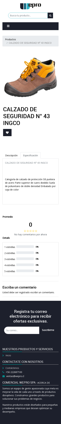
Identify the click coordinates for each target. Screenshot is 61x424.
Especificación (30, 155)
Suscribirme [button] (48, 330)
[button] (7, 132)
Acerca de (43, 382)
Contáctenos (12, 368)
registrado (24, 292)
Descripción (11, 155)
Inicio (8, 355)
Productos (10, 39)
